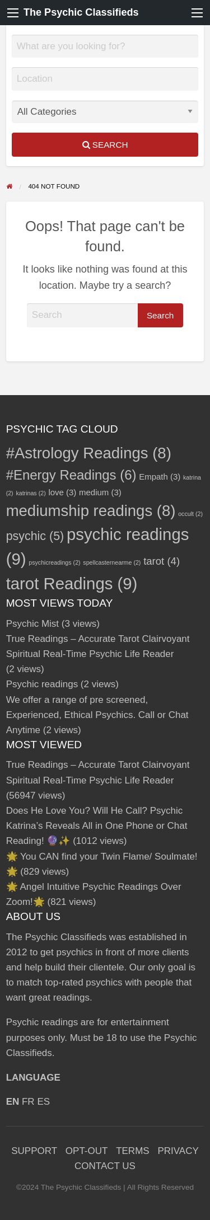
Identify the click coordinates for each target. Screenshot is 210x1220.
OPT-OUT (87, 1151)
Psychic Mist (32, 623)
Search (105, 144)
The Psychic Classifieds (81, 12)
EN (13, 1101)
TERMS (133, 1151)
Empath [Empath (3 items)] (159, 476)
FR (28, 1101)
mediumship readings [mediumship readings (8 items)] (91, 510)
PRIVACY (177, 1151)
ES (43, 1101)
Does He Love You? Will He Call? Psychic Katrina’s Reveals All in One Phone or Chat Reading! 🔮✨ (97, 825)
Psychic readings (42, 684)
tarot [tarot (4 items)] (161, 561)
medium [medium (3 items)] (100, 492)
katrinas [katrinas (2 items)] (30, 493)
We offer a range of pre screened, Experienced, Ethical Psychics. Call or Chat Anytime (97, 715)
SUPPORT (34, 1151)
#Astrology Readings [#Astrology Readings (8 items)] (88, 453)
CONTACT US (105, 1166)
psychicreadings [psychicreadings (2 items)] (54, 562)
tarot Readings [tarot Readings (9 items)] (72, 583)
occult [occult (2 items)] (190, 513)
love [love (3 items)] (62, 492)
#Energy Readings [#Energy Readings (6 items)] (71, 474)
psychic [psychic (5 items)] (35, 536)
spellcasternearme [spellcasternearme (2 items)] (112, 562)
